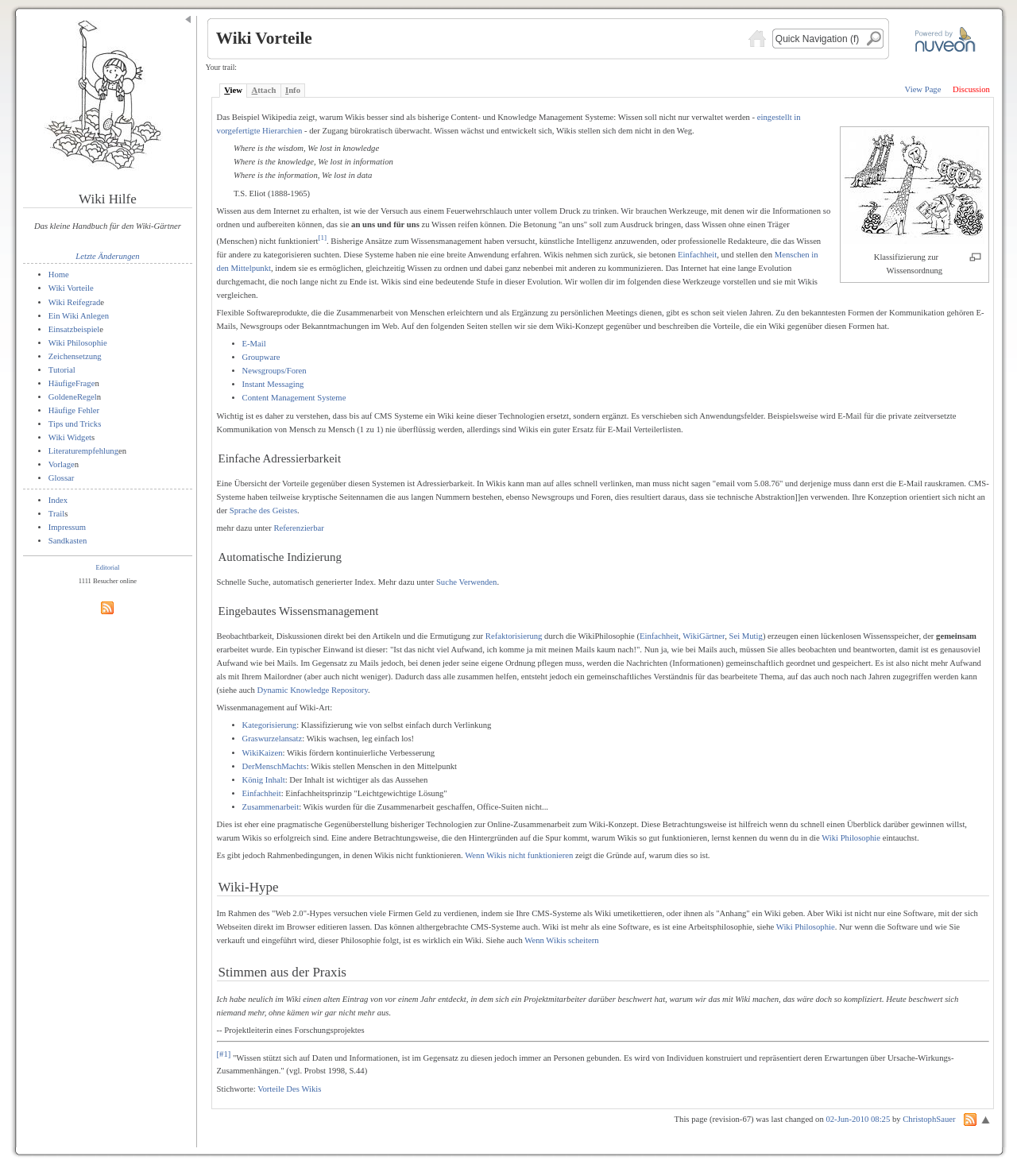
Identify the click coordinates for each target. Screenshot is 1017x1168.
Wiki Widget (69, 437)
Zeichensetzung (75, 356)
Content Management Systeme (294, 397)
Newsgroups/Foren (274, 370)
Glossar (61, 478)
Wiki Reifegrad (74, 302)
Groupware (261, 357)
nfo (292, 90)
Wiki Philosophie (77, 342)
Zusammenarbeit (271, 807)
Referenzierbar (298, 528)
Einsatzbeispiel (74, 329)
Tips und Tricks (75, 424)
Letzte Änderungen (107, 256)
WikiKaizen (262, 752)
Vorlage (61, 464)
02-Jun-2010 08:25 (858, 1119)
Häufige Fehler (73, 410)
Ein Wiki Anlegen (78, 315)
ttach (264, 90)
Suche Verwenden (466, 582)
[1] (322, 238)
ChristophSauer (929, 1119)
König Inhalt (263, 779)
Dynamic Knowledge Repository (312, 690)
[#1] (224, 1054)
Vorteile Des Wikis (289, 1089)
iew (233, 90)
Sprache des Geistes (263, 510)
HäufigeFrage (71, 383)
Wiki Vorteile (71, 288)
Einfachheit (697, 254)
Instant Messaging (273, 384)
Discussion (971, 89)
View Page (923, 89)
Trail (56, 513)
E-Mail (254, 343)
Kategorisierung (269, 725)
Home (58, 274)
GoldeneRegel (72, 397)
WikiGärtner (704, 636)
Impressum (67, 527)
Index (58, 500)
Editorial (108, 567)
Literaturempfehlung (83, 451)
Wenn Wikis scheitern (561, 940)
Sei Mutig (746, 636)
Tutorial (61, 369)
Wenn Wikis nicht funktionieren (519, 855)
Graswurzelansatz (272, 738)
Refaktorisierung (514, 636)
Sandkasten (67, 540)
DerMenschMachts (274, 766)
